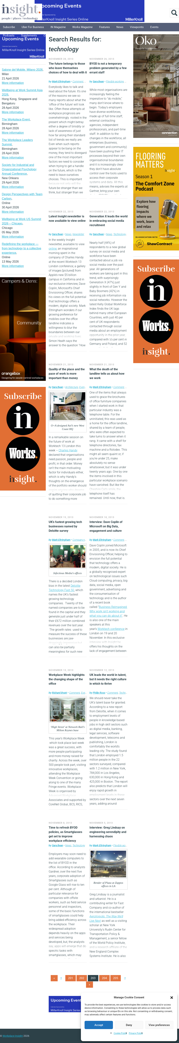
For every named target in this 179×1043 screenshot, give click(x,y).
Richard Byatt (59, 692)
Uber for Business (33, 27)
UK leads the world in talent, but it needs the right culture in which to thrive (108, 679)
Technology (119, 234)
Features (104, 27)
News (119, 27)
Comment (77, 81)
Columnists (51, 35)
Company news (80, 539)
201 (70, 978)
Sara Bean (98, 81)
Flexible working (115, 81)
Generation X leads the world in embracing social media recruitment (109, 221)
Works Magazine (82, 27)
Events (154, 27)
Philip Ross (99, 692)
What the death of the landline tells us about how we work (107, 374)
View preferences (159, 1025)
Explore (68, 35)
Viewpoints (137, 27)
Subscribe (9, 27)
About (83, 35)
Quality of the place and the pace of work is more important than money (67, 374)
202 (81, 978)
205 (115, 978)
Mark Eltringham (61, 81)
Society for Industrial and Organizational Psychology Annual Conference (19, 169)
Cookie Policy (120, 1033)
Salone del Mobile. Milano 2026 (22, 69)
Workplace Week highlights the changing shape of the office (67, 679)
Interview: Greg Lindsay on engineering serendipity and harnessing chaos (108, 832)
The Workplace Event (16, 119)
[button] (172, 997)
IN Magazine (58, 27)
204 (104, 978)
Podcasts (8, 35)
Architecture (71, 387)
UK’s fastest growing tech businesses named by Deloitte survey (65, 526)
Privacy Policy (136, 1033)
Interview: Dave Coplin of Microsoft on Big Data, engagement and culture (106, 526)
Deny (129, 1025)
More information (13, 82)
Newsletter (78, 234)
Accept (98, 1025)
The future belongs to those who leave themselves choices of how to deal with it (68, 68)
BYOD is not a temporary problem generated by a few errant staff (108, 68)
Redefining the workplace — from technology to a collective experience (21, 248)
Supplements (29, 35)
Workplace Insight (13, 1035)
